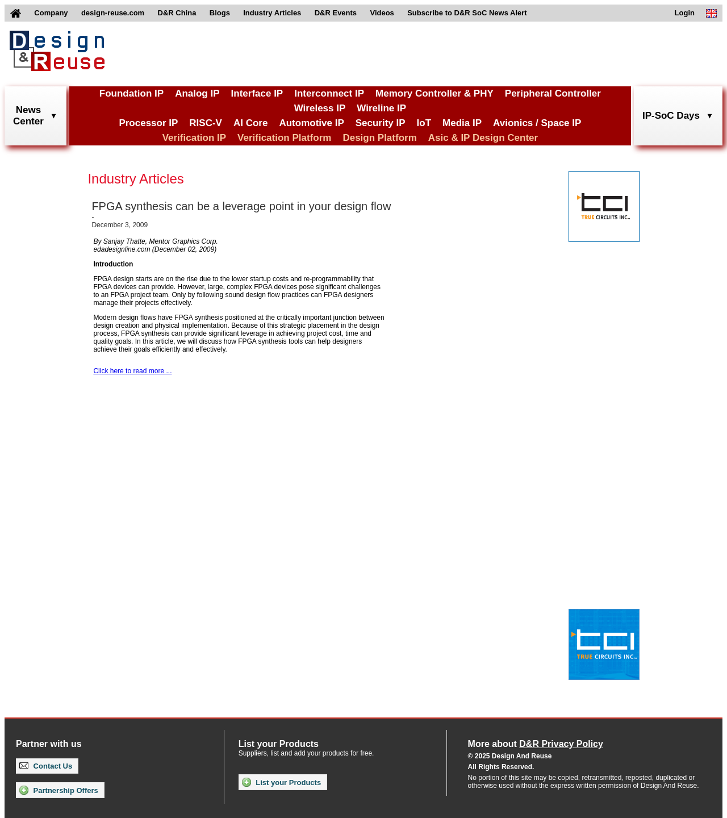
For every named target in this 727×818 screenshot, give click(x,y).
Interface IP (257, 93)
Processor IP (148, 123)
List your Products (281, 782)
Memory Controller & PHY (434, 93)
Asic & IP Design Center (483, 137)
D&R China (177, 13)
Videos (382, 13)
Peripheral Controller (553, 93)
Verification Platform (284, 137)
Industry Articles (272, 13)
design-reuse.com (112, 13)
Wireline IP (381, 108)
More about (535, 744)
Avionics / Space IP (537, 123)
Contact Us (45, 766)
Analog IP (197, 93)
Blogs (220, 13)
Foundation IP (131, 93)
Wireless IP (320, 108)
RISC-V (205, 123)
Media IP (462, 123)
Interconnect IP (329, 93)
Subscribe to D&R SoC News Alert (467, 13)
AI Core (250, 123)
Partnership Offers (58, 790)
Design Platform (379, 137)
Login (685, 13)
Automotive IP (311, 123)
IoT (424, 123)
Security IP (381, 123)
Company (51, 13)
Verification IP (194, 137)
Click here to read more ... (132, 371)
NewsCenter (28, 116)
